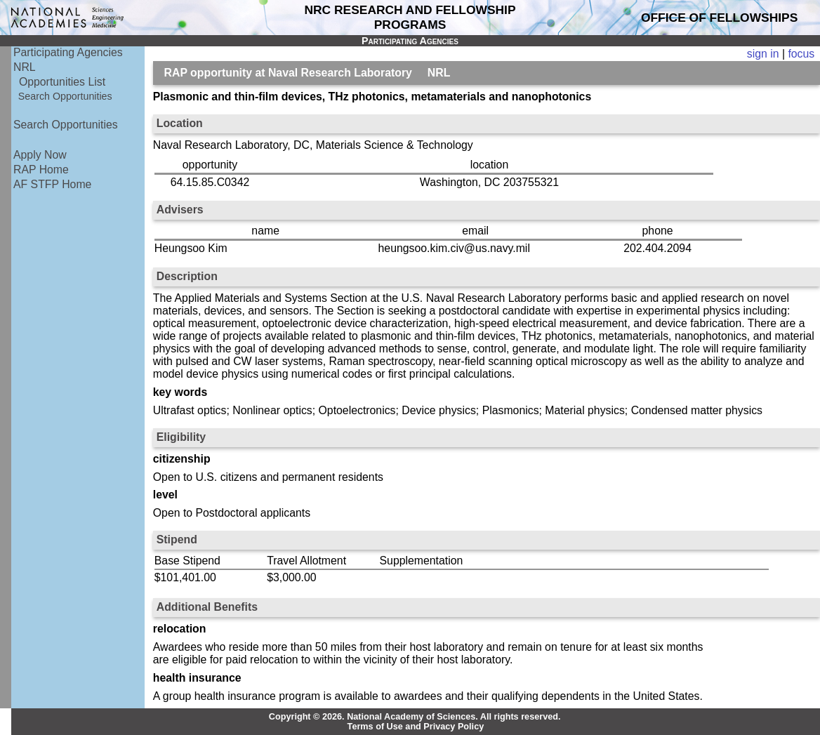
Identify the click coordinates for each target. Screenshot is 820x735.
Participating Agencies (68, 52)
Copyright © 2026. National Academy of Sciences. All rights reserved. (415, 717)
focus (801, 54)
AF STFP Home (52, 184)
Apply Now (40, 155)
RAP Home (41, 170)
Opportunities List (62, 82)
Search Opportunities (65, 96)
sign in (763, 54)
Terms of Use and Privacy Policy (416, 726)
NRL (24, 67)
